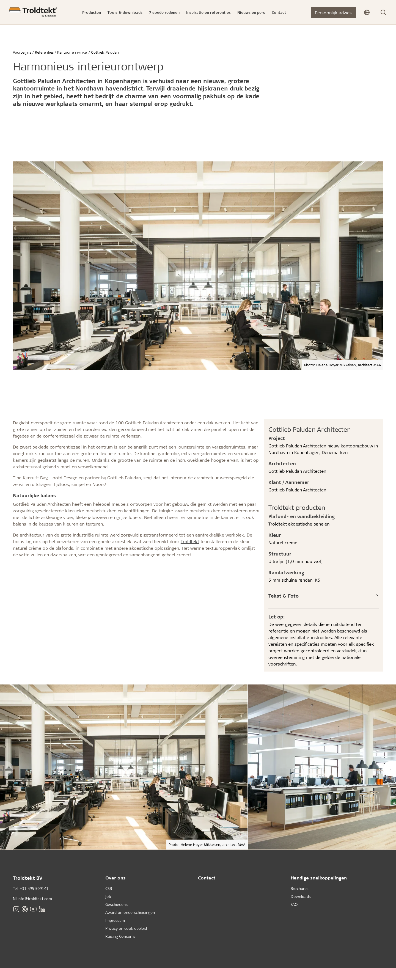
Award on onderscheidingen (130, 912)
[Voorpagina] (33, 12)
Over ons (115, 878)
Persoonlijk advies (333, 12)
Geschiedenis (116, 904)
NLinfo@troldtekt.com (32, 898)
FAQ (294, 904)
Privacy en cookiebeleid (126, 928)
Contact (206, 878)
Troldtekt (190, 541)
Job (108, 896)
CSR (108, 888)
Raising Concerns (120, 936)
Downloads (301, 896)
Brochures (300, 888)
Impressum (115, 920)
